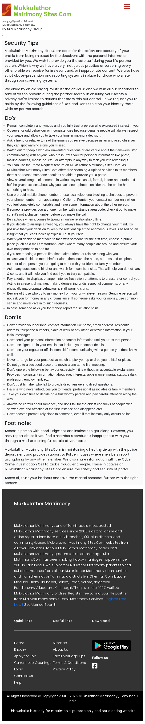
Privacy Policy (64, 669)
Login (18, 669)
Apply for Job (25, 656)
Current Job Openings (32, 662)
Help (17, 682)
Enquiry (20, 649)
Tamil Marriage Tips (69, 656)
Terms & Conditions (69, 662)
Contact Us (23, 675)
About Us (60, 649)
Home (19, 643)
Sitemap (60, 643)
